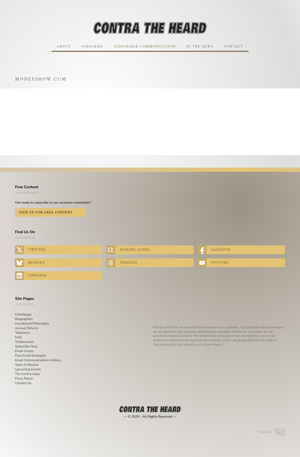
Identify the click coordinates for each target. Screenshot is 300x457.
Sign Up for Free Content (46, 212)
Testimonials (24, 342)
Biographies (24, 319)
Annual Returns (26, 328)
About (64, 46)
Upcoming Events (28, 369)
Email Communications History (38, 360)
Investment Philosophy (32, 323)
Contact (233, 46)
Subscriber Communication (145, 46)
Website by (272, 432)
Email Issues (24, 351)
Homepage (23, 314)
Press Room (24, 378)
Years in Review (26, 364)
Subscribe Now (26, 346)
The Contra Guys (27, 374)
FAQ (18, 337)
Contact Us (23, 383)
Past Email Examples (30, 355)
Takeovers (22, 332)
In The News (200, 46)
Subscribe (92, 46)
